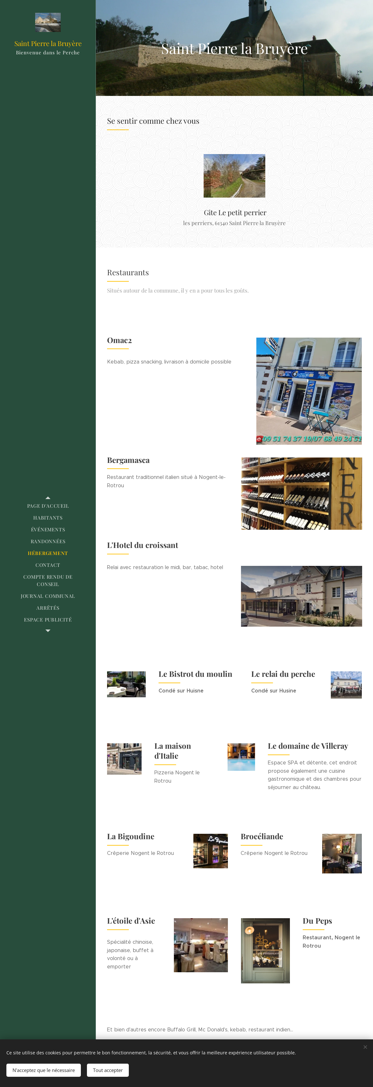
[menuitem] (48, 506)
